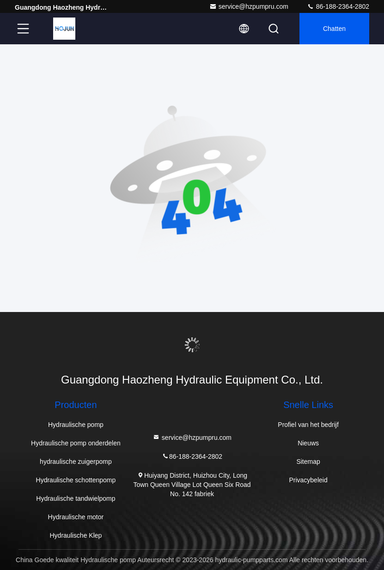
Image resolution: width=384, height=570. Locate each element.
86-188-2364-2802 (338, 6)
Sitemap (308, 461)
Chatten (334, 28)
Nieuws (308, 443)
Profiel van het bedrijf (308, 424)
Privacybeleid (308, 480)
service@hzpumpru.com (248, 6)
